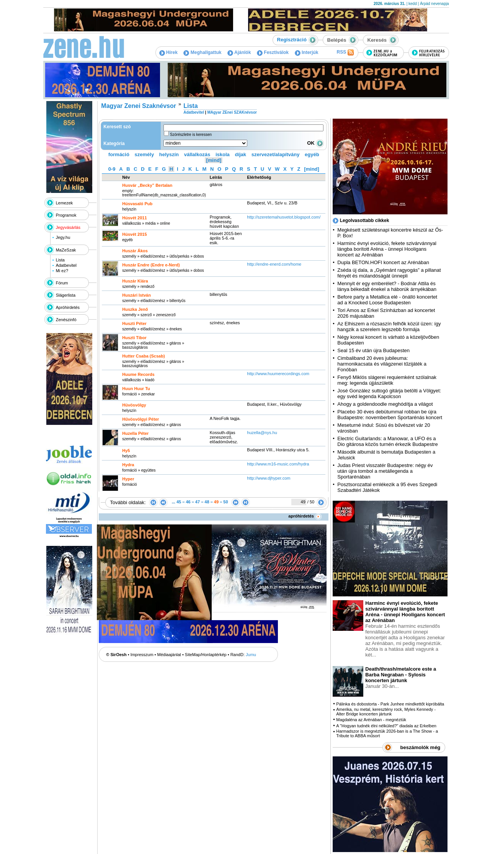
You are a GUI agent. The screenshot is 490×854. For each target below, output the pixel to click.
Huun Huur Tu (136, 388)
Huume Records (138, 374)
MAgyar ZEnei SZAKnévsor (231, 112)
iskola (223, 154)
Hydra (128, 464)
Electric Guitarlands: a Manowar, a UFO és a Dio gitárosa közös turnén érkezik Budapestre (387, 441)
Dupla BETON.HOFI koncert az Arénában (383, 262)
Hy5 (126, 450)
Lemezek (64, 203)
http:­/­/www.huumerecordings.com (278, 373)
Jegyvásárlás (68, 227)
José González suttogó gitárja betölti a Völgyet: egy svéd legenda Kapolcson (389, 393)
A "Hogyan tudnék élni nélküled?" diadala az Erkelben (386, 725)
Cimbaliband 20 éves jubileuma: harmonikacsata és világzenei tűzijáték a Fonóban (381, 363)
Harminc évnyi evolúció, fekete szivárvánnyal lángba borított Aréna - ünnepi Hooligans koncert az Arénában (386, 249)
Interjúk (306, 52)
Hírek (168, 52)
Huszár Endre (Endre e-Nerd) (151, 265)
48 (206, 502)
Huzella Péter (135, 433)
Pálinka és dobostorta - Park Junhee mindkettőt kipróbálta (390, 704)
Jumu (251, 654)
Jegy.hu (63, 237)
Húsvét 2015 (134, 234)
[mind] (213, 160)
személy (144, 154)
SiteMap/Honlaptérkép (206, 654)
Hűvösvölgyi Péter (140, 419)
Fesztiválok (273, 52)
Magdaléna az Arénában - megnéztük (371, 719)
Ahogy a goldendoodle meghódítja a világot (385, 404)
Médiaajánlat (169, 654)
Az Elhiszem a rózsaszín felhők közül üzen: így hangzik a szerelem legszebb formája (389, 326)
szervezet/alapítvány (276, 154)
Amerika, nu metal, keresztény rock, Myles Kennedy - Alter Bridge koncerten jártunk (386, 711)
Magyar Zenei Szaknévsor (138, 106)
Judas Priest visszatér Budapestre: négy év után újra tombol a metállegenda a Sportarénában (385, 471)
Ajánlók (239, 52)
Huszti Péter (134, 323)
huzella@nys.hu (262, 432)
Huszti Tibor (134, 337)
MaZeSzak (66, 250)
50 (225, 502)
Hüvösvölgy (134, 405)
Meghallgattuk (202, 52)
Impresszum (142, 654)
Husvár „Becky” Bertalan (147, 185)
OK (315, 143)
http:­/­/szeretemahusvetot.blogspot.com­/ (283, 217)
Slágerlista (65, 295)
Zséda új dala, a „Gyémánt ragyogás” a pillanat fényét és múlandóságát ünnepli (389, 273)
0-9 (112, 169)
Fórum (62, 283)
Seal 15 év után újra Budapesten (374, 350)
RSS (344, 52)
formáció (118, 154)
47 (197, 502)
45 (178, 502)
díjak (240, 154)
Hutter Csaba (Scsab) (143, 356)
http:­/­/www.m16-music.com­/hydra (278, 464)
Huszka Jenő (135, 309)
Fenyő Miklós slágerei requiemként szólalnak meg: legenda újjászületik (386, 380)
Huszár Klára (135, 281)
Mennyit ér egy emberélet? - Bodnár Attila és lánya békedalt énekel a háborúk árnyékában (386, 286)
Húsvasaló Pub (137, 203)
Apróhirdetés (68, 307)
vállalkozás (197, 154)
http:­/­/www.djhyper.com (268, 478)
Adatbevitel (66, 265)
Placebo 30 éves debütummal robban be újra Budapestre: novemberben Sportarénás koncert (389, 414)
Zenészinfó (66, 319)
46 (188, 502)
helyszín (169, 154)
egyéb (312, 154)
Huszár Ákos (135, 250)
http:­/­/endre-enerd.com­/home (274, 264)
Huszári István (136, 295)
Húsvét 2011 (134, 218)
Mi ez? (62, 270)
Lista (60, 260)
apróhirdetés (305, 516)
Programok (66, 215)
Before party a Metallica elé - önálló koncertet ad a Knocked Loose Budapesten (387, 299)
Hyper (128, 479)
